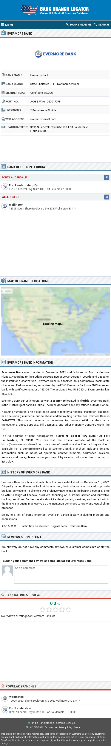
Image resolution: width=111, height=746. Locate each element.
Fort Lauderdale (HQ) (23, 185)
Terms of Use (51, 727)
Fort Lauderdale (14, 177)
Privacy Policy (65, 727)
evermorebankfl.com (43, 119)
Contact (78, 727)
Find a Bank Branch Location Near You (53, 723)
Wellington (11, 197)
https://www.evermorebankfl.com (22, 444)
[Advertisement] (55, 147)
